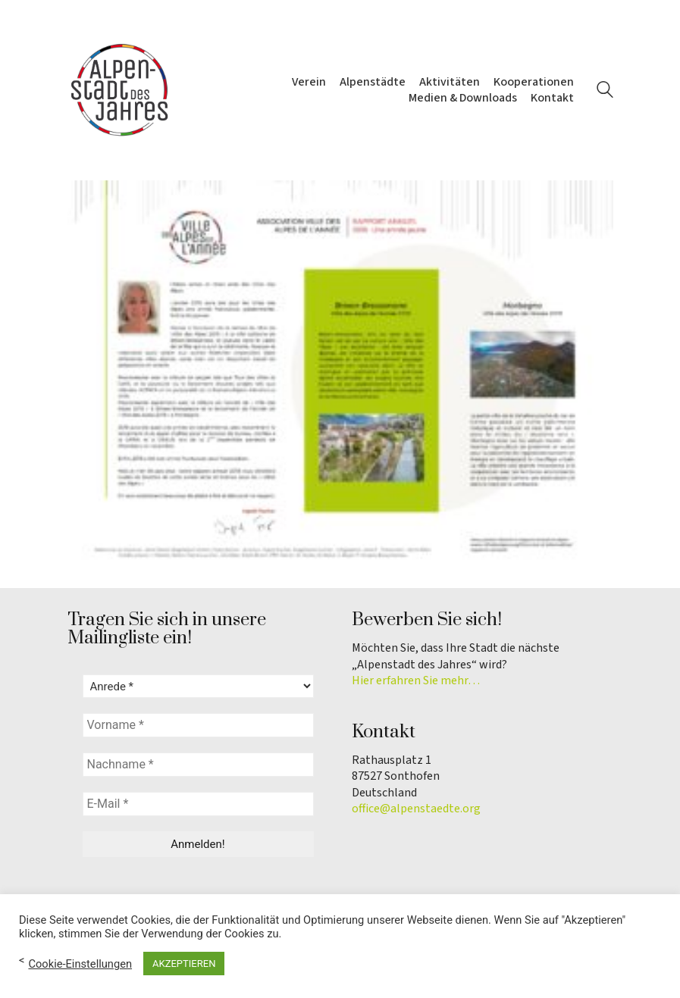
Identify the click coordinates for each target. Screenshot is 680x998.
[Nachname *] (198, 764)
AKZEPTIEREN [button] (183, 963)
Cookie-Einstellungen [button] (80, 964)
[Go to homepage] (120, 90)
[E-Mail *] (198, 804)
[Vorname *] (198, 725)
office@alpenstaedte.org (416, 809)
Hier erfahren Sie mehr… (416, 681)
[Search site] (605, 91)
